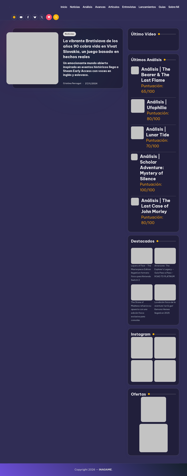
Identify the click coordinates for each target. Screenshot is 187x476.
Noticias (69, 34)
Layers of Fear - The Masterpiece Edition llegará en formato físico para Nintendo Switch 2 (141, 272)
